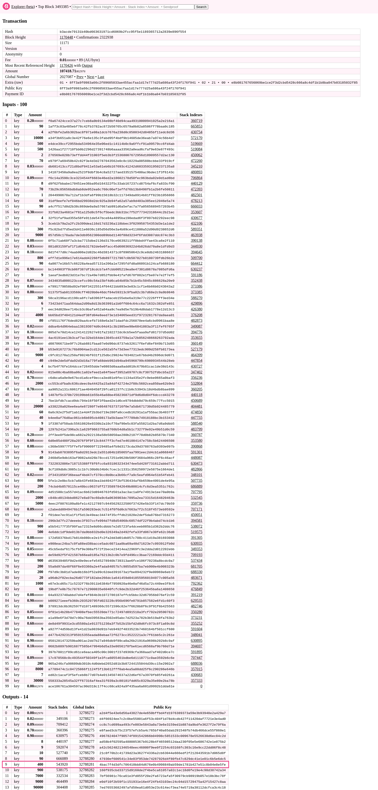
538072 (196, 520)
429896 (196, 301)
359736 (196, 498)
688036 (196, 656)
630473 (196, 458)
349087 (196, 323)
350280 (196, 605)
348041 (196, 628)
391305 (196, 532)
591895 (196, 645)
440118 (196, 391)
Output (87, 65)
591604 (196, 622)
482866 (196, 464)
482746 (196, 599)
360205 (196, 385)
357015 (196, 661)
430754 (196, 131)
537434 (196, 554)
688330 (196, 565)
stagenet (71, 785)
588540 (196, 419)
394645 (196, 250)
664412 (196, 261)
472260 (196, 160)
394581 (196, 515)
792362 (196, 577)
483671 (196, 571)
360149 (196, 340)
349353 (196, 543)
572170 (196, 137)
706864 (196, 176)
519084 (196, 148)
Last (101, 77)
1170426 (66, 65)
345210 (196, 165)
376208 (196, 312)
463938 (196, 233)
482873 (196, 317)
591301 (196, 447)
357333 (196, 673)
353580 (196, 436)
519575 (196, 526)
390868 (196, 442)
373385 (196, 289)
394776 (196, 329)
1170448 (66, 37)
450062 (196, 154)
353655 (196, 334)
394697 (196, 639)
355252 (196, 616)
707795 (196, 487)
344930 (196, 244)
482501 (196, 194)
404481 (196, 402)
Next (90, 77)
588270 (196, 295)
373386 (196, 284)
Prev (79, 77)
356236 (196, 374)
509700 (196, 256)
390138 (196, 239)
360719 (196, 120)
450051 (196, 509)
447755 (196, 413)
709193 (196, 549)
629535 (196, 594)
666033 (196, 205)
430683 (196, 667)
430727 (196, 363)
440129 (196, 182)
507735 (196, 475)
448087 (196, 453)
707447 (196, 650)
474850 (196, 408)
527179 (196, 346)
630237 (196, 267)
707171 (196, 504)
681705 (196, 560)
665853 (196, 126)
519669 (196, 143)
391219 (196, 588)
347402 (196, 368)
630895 (196, 633)
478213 (196, 199)
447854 (196, 357)
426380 (196, 306)
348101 (196, 470)
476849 (196, 583)
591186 (196, 272)
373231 (196, 611)
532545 (196, 492)
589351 (196, 227)
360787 (196, 430)
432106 (196, 222)
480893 (196, 171)
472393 (196, 188)
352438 (196, 278)
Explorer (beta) (23, 7)
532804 (196, 379)
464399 (196, 351)
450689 (196, 397)
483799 (196, 425)
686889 (196, 481)
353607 (196, 210)
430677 (196, 216)
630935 (196, 537)
